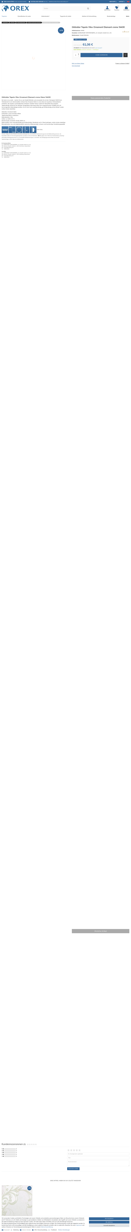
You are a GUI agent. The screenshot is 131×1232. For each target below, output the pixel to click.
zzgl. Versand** (98, 47)
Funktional (54, 1230)
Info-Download (76, 66)
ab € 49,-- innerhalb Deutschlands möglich (49, 1)
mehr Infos (40, 129)
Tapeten (4, 16)
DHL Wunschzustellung (41, 1230)
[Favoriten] (116, 8)
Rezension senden (73, 1168)
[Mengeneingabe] (76, 55)
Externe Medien (26, 1230)
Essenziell (7, 1230)
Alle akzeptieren (109, 1218)
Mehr (127, 16)
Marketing (16, 1230)
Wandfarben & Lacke (24, 16)
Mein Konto (112, 1)
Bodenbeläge (111, 16)
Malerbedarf (45, 16)
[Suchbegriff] (64, 8)
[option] (17, 1207)
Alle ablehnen (109, 1222)
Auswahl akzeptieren (109, 1225)
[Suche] (88, 8)
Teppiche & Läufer (65, 16)
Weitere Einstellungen (64, 1230)
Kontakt (121, 1)
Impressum (79, 1225)
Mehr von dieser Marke (78, 63)
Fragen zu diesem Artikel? (122, 63)
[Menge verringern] (78, 56)
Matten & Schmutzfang (89, 16)
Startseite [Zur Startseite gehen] (5, 22)
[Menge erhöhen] (78, 54)
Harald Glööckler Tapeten (34, 22)
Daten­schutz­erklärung (47, 1227)
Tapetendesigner (21, 22)
